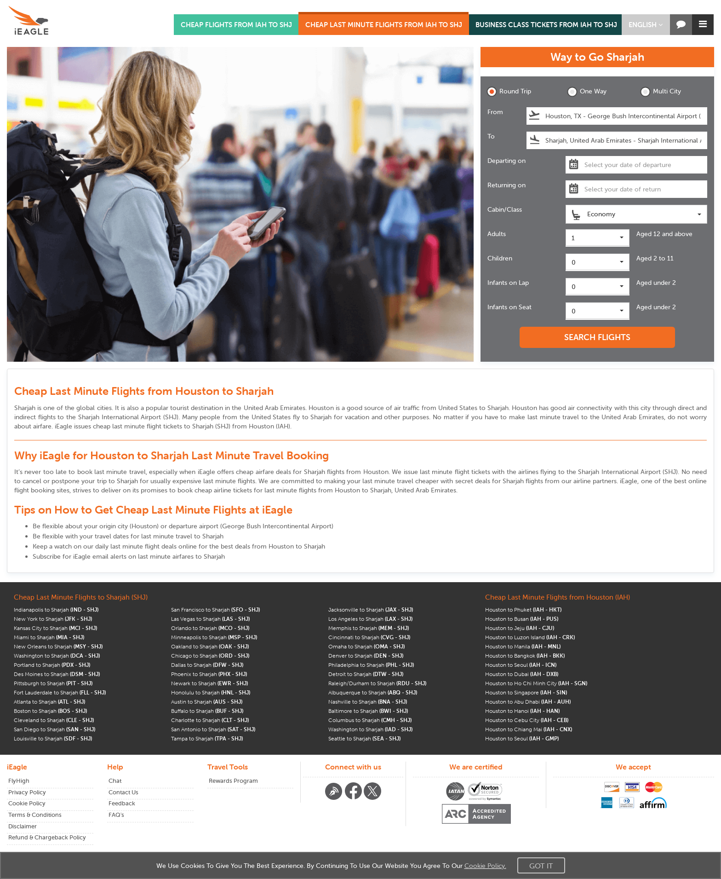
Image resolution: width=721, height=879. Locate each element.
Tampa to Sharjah (207, 738)
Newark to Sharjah (209, 683)
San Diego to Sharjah (54, 729)
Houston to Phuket (523, 609)
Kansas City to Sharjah (55, 628)
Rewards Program (233, 781)
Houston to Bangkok (525, 655)
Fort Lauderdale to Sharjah (60, 692)
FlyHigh (18, 781)
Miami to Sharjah (49, 637)
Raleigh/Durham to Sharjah (377, 683)
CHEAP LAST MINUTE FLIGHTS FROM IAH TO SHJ (383, 24)
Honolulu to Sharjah (210, 692)
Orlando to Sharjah (210, 628)
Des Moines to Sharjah (57, 674)
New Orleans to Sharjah (58, 646)
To (491, 136)
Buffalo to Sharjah (207, 710)
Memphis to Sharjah (368, 628)
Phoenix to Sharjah (209, 674)
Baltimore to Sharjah (368, 710)
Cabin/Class (504, 209)
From (495, 112)
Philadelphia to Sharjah (371, 664)
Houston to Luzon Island (530, 637)
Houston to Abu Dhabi (528, 701)
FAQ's (116, 815)
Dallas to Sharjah (207, 664)
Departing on (506, 160)
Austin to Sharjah (206, 701)
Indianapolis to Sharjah (56, 609)
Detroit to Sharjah (365, 674)
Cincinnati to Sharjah (369, 637)
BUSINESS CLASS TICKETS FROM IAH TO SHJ (546, 24)
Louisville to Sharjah (53, 738)
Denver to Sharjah (365, 655)
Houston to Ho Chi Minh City (536, 683)
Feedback (122, 803)
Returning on (506, 185)
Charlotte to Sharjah (210, 720)
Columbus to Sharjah (370, 720)
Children (499, 258)
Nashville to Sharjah (367, 701)
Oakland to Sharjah (210, 646)
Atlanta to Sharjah (49, 701)
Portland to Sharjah (52, 664)
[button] (646, 24)
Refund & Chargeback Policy (47, 837)
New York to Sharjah (53, 618)
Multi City (660, 92)
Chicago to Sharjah (210, 655)
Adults (496, 234)
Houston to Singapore (526, 692)
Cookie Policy (27, 803)
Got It (541, 865)
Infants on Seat (509, 307)
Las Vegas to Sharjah (210, 618)
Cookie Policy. (485, 866)
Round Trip (508, 92)
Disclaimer (22, 826)
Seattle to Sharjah (364, 738)
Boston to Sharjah (50, 710)
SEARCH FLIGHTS (597, 337)
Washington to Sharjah (57, 655)
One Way (587, 92)
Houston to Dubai (521, 674)
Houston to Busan (521, 618)
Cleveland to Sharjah (54, 720)
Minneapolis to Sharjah (214, 637)
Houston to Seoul (520, 664)
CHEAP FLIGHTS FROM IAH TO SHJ (236, 24)
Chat (115, 781)
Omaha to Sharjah (366, 646)
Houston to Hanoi (522, 710)
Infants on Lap (508, 282)
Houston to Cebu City (526, 720)
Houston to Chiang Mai (528, 729)
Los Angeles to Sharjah (370, 618)
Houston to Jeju (519, 628)
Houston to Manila (523, 646)
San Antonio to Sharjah (213, 729)
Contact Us (123, 792)
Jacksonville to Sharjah (370, 609)
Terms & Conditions (35, 815)
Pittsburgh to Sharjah (53, 683)
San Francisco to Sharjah (215, 609)
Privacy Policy (27, 792)
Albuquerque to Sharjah (372, 692)
